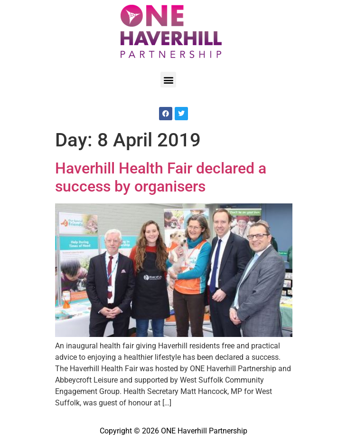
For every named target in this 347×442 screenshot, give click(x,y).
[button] (168, 79)
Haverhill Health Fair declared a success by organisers (160, 177)
